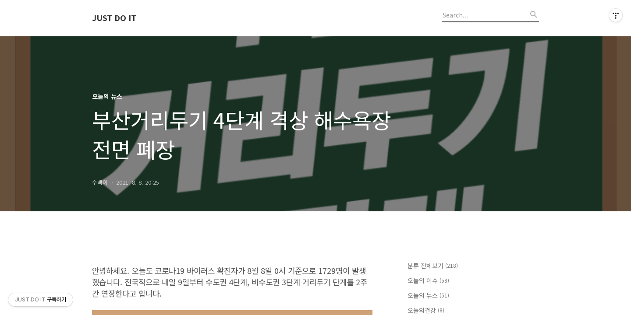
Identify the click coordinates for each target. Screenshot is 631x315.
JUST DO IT (114, 18)
